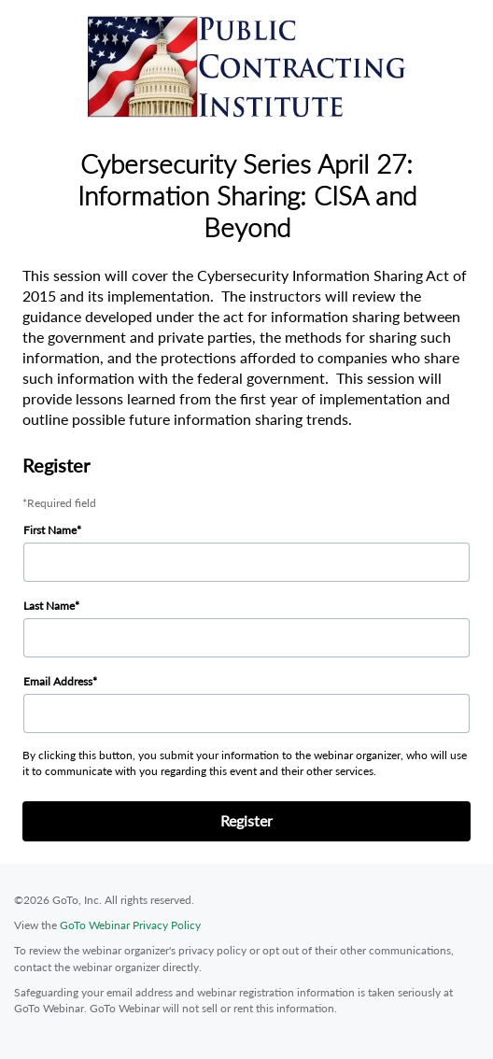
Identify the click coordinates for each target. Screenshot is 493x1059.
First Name (50, 530)
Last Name (49, 606)
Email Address (57, 681)
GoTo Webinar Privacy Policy (130, 925)
